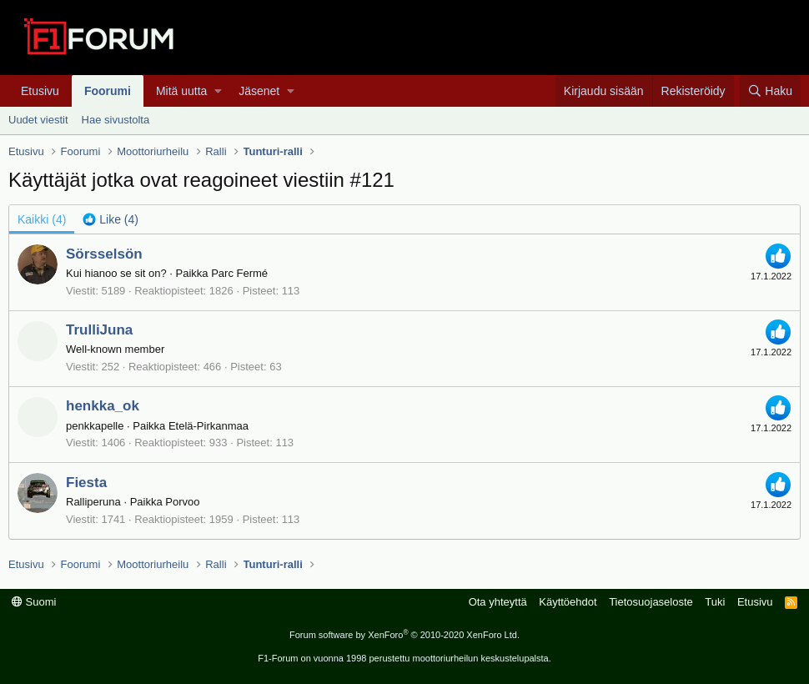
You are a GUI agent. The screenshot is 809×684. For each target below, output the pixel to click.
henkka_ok (102, 406)
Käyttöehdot (567, 602)
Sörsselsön (104, 254)
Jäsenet (259, 91)
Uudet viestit (38, 119)
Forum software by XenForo (404, 635)
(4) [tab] (42, 219)
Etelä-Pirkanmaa (208, 426)
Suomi (34, 602)
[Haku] (770, 91)
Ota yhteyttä (498, 602)
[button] (218, 91)
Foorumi (107, 91)
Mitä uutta (181, 91)
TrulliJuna (99, 330)
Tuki (715, 602)
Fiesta (86, 482)
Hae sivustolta (116, 119)
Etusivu (40, 91)
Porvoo (182, 501)
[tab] (110, 219)
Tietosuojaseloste (651, 602)
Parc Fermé (239, 273)
